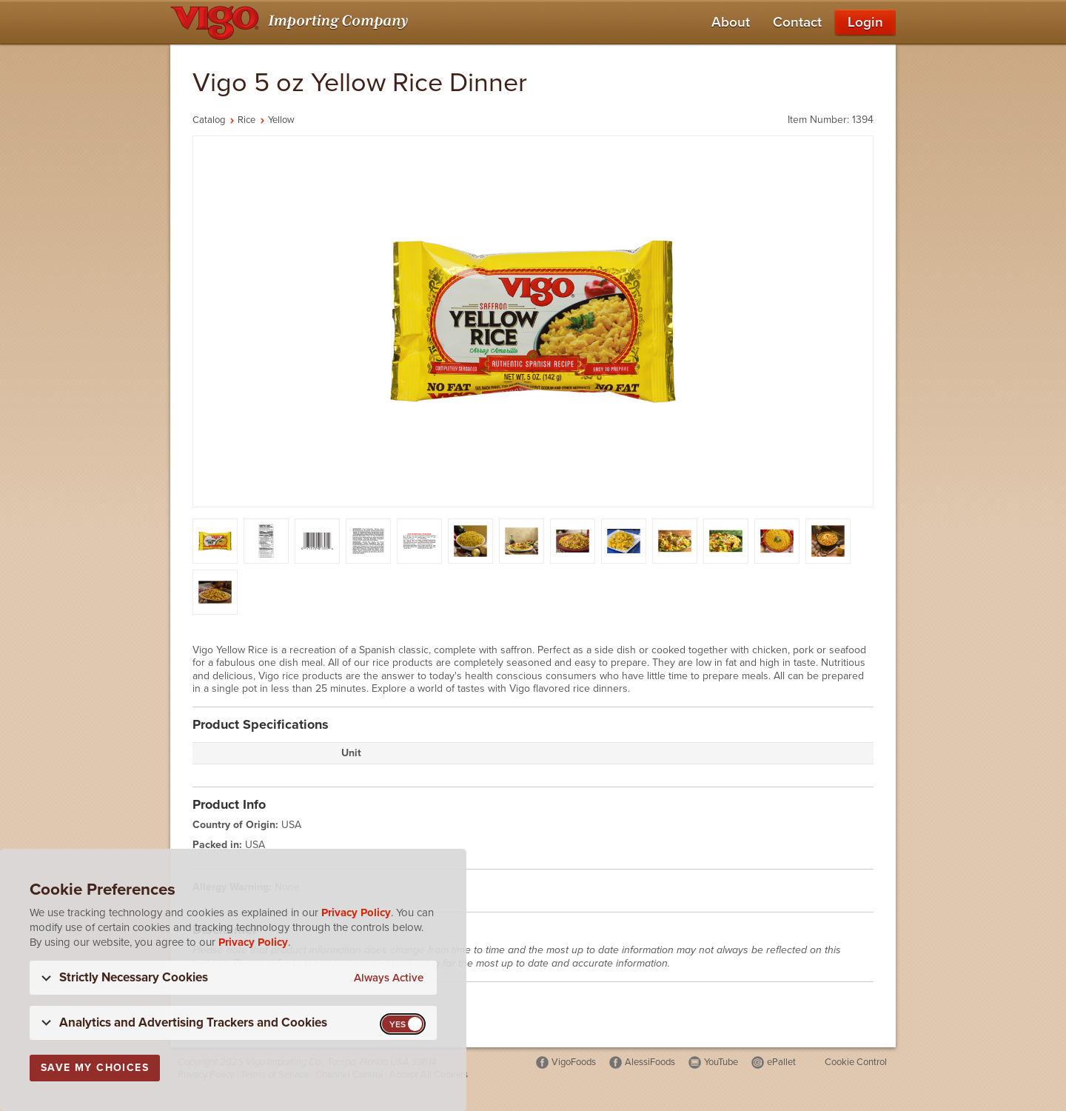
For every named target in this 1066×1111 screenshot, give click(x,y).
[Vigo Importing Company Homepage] (292, 22)
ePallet (781, 1062)
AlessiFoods (650, 1062)
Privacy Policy (356, 912)
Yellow (281, 120)
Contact (797, 22)
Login (865, 22)
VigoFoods (574, 1062)
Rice (246, 120)
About (730, 22)
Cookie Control (856, 1062)
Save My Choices (95, 1067)
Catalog (208, 120)
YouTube (721, 1062)
